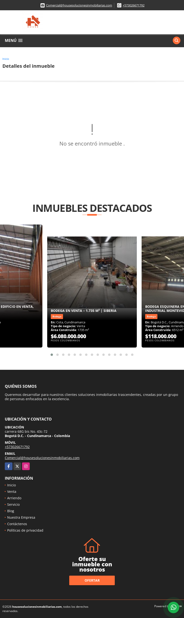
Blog (10, 511)
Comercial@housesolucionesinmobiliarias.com (79, 5)
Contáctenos (17, 524)
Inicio (5, 59)
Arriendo (14, 498)
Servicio (13, 504)
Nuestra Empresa (21, 517)
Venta (11, 491)
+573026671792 (133, 5)
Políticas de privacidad (25, 530)
